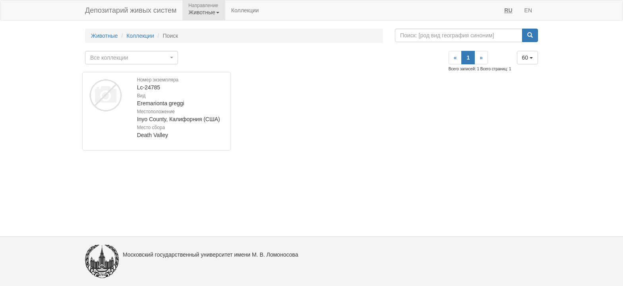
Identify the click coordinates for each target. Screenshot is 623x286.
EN (528, 10)
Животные (104, 36)
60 (527, 57)
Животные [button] (203, 12)
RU (508, 10)
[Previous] (455, 57)
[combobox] (131, 57)
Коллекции (245, 10)
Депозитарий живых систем (130, 10)
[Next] (481, 57)
